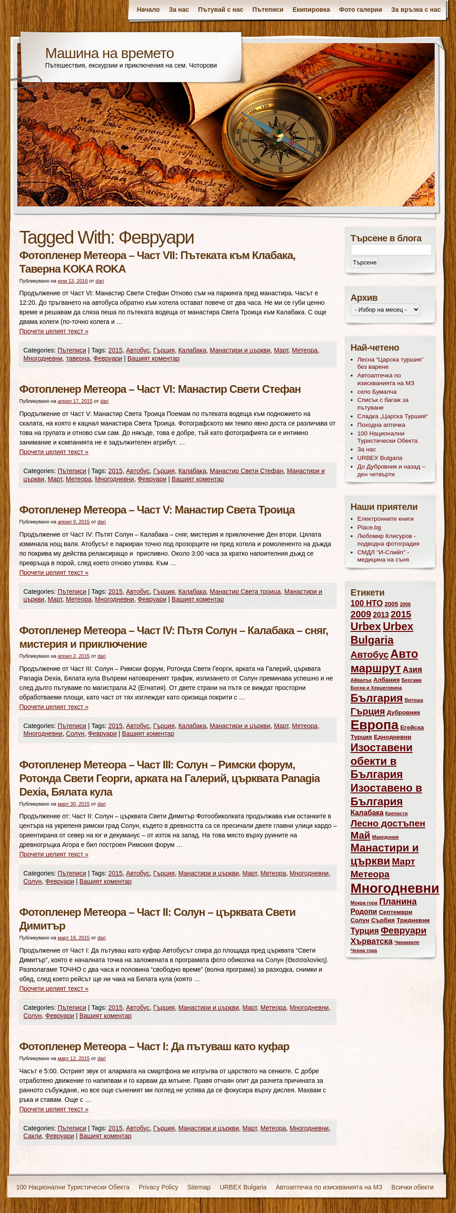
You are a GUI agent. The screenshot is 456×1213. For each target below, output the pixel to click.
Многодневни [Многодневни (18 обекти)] (395, 887)
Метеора (305, 350)
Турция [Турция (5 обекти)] (365, 930)
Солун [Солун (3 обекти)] (360, 920)
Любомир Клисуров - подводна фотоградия (389, 540)
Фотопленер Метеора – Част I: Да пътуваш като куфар (154, 1046)
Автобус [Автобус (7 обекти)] (370, 654)
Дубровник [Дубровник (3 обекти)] (403, 712)
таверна (77, 358)
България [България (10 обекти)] (377, 698)
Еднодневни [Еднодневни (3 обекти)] (393, 737)
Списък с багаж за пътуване (383, 403)
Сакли (33, 1136)
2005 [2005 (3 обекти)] (391, 604)
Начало (148, 9)
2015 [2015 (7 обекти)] (401, 614)
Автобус (138, 350)
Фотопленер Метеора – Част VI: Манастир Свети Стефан (160, 389)
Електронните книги (386, 518)
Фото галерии (360, 9)
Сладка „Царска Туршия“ (393, 416)
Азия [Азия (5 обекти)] (412, 669)
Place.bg (369, 527)
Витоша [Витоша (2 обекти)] (414, 700)
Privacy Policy (158, 1187)
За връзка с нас (416, 9)
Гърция (164, 350)
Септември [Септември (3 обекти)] (395, 912)
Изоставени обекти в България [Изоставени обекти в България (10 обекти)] (382, 761)
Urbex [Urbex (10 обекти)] (366, 626)
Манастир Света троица (245, 591)
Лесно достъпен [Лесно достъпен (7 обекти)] (388, 823)
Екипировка (311, 9)
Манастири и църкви (240, 350)
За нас (179, 9)
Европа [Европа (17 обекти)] (375, 725)
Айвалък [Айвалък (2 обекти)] (361, 680)
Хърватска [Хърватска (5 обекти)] (372, 941)
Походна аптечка (382, 424)
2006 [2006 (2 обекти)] (405, 604)
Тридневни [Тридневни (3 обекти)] (413, 920)
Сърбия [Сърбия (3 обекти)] (383, 920)
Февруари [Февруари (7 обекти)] (404, 930)
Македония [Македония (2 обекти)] (385, 837)
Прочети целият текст (54, 331)
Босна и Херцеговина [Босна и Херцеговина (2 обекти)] (376, 687)
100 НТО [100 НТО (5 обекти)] (367, 603)
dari (100, 281)
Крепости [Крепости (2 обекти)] (396, 813)
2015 (115, 350)
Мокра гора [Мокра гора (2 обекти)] (364, 902)
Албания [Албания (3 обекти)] (386, 679)
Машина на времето (109, 53)
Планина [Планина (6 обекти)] (398, 901)
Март (281, 350)
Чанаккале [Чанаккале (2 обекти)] (406, 942)
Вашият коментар (153, 358)
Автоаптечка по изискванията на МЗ (386, 379)
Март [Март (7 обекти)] (403, 861)
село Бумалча (377, 391)
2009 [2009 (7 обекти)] (361, 614)
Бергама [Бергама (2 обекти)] (412, 680)
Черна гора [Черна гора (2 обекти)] (364, 950)
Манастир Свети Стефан (246, 470)
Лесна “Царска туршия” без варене (391, 363)
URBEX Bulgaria (380, 458)
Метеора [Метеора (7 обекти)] (370, 874)
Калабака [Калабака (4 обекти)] (367, 813)
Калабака (192, 350)
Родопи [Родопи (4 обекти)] (364, 911)
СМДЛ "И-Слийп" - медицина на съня (383, 556)
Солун (75, 733)
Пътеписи (267, 9)
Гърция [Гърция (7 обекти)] (368, 711)
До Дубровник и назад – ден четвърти (392, 470)
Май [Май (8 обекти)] (361, 835)
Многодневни (43, 358)
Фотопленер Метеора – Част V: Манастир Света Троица (157, 510)
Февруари (108, 358)
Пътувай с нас (221, 9)
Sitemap (199, 1187)
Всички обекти (413, 1187)
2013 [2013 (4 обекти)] (381, 615)
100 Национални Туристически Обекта (388, 437)
